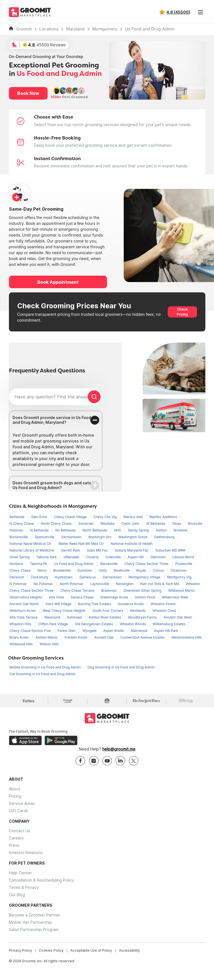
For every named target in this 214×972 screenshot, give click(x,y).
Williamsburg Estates (169, 624)
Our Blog (17, 894)
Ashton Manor (47, 637)
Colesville (114, 557)
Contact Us (19, 830)
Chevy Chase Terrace (77, 590)
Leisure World (183, 557)
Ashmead (75, 617)
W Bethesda (156, 523)
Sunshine (85, 570)
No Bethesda (65, 530)
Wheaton (193, 584)
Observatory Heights (26, 597)
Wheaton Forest (163, 604)
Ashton (162, 530)
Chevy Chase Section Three (146, 564)
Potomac (16, 530)
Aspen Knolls (114, 631)
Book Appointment (58, 282)
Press (14, 845)
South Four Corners (108, 610)
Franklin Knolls (76, 637)
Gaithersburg (164, 537)
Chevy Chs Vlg (105, 517)
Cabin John (130, 523)
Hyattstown (64, 577)
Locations (49, 29)
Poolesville (183, 564)
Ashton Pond (145, 597)
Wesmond (52, 617)
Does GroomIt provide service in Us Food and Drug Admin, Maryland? (52, 420)
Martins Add (133, 517)
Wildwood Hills (21, 644)
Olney (177, 523)
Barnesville (109, 564)
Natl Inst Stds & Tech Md (160, 584)
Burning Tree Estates (95, 604)
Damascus (88, 577)
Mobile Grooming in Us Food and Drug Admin (45, 667)
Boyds (141, 570)
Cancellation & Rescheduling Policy (41, 880)
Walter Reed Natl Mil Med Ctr (81, 544)
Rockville (195, 523)
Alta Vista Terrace (23, 617)
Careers (16, 838)
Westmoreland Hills (186, 637)
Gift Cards (18, 810)
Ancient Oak (104, 637)
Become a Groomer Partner (34, 915)
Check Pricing (182, 311)
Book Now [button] (28, 93)
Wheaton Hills (20, 624)
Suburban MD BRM (170, 550)
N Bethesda (39, 530)
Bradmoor (109, 590)
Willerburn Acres (23, 610)
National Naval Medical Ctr (30, 544)
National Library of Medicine (32, 550)
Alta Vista (57, 597)
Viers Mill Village (58, 604)
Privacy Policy (20, 950)
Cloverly (93, 557)
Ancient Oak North (24, 604)
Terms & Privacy (24, 887)
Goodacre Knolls (131, 604)
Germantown (71, 537)
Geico (42, 570)
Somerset (86, 523)
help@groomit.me (118, 749)
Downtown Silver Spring (142, 590)
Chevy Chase (20, 570)
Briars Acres (19, 637)
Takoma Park (47, 557)
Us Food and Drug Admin (150, 29)
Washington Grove (133, 537)
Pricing (15, 796)
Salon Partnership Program (34, 929)
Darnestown (113, 577)
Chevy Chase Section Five (30, 631)
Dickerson (179, 570)
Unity (103, 570)
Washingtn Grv (100, 537)
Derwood (17, 577)
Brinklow (180, 530)
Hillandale (72, 557)
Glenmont (158, 557)
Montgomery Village (144, 577)
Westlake (108, 523)
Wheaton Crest (164, 610)
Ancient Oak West (178, 617)
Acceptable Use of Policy (91, 950)
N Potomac (18, 584)
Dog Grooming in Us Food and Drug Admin (121, 667)
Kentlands (138, 610)
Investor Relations (26, 852)
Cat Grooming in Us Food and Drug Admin (42, 674)
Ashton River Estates (105, 617)
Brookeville (62, 570)
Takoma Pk (39, 564)
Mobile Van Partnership (30, 922)
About (14, 788)
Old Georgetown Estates (94, 624)
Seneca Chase (82, 597)
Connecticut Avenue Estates (143, 637)
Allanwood (139, 631)
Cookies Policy (51, 950)
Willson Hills (49, 644)
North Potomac (72, 584)
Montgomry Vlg (179, 577)
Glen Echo (39, 517)
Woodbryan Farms (143, 617)
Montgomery (105, 29)
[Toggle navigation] (200, 12)
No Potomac (44, 584)
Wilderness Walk (175, 597)
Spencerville (45, 537)
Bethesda (17, 517)
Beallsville (122, 570)
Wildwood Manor (181, 590)
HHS (118, 530)
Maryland (75, 29)
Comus (159, 570)
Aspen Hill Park (166, 631)
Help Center (20, 872)
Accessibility (129, 950)
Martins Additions (163, 517)
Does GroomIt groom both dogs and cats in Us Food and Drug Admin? (54, 485)
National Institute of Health (131, 544)
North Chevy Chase (56, 523)
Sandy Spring (139, 530)
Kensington (125, 584)
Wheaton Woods (133, 624)
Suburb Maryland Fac (132, 550)
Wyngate (90, 631)
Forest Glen (67, 631)
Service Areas (22, 803)
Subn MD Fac (98, 550)
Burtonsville (19, 537)
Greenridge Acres (114, 597)
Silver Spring (19, 557)
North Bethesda (95, 530)
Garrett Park (71, 550)
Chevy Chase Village (70, 517)
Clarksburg (40, 577)
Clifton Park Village (53, 624)
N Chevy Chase (22, 523)
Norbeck (16, 564)
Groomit (24, 29)
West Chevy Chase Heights (64, 610)
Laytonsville (100, 584)
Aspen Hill (136, 557)
